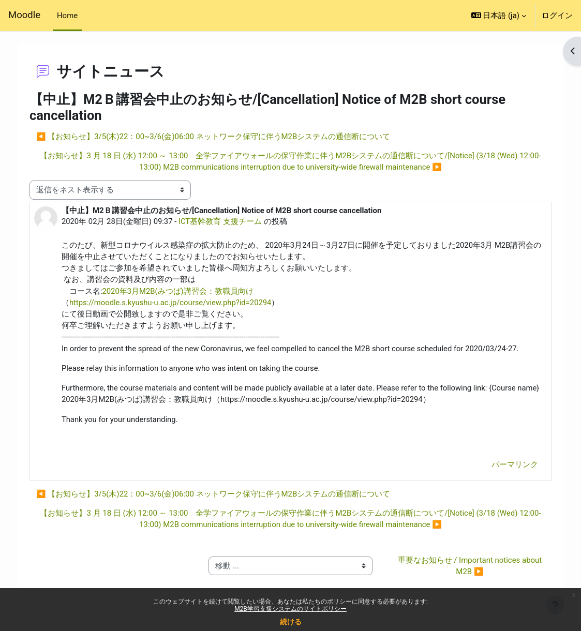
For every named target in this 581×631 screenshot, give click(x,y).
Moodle (24, 15)
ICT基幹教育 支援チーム (228, 221)
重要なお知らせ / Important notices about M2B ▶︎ (466, 568)
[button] (499, 15)
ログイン (557, 15)
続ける (291, 622)
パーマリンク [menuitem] (507, 466)
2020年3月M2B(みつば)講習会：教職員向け (185, 291)
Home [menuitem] (67, 15)
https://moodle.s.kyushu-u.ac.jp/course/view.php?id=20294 (179, 303)
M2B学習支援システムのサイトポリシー (290, 608)
